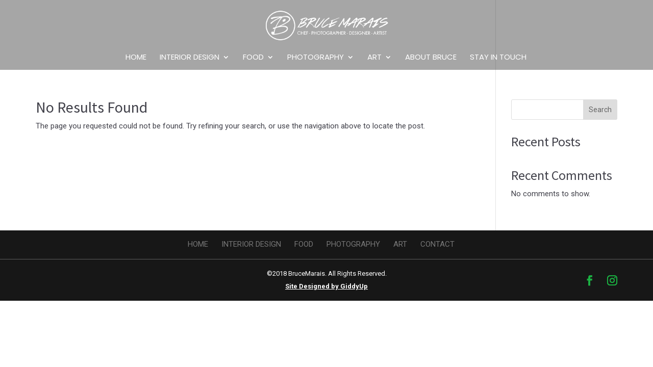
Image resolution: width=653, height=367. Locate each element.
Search (600, 110)
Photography (315, 58)
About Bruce (431, 58)
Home (135, 58)
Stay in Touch (498, 58)
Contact (437, 244)
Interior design (189, 58)
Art (374, 58)
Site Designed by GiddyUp (326, 286)
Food (253, 58)
